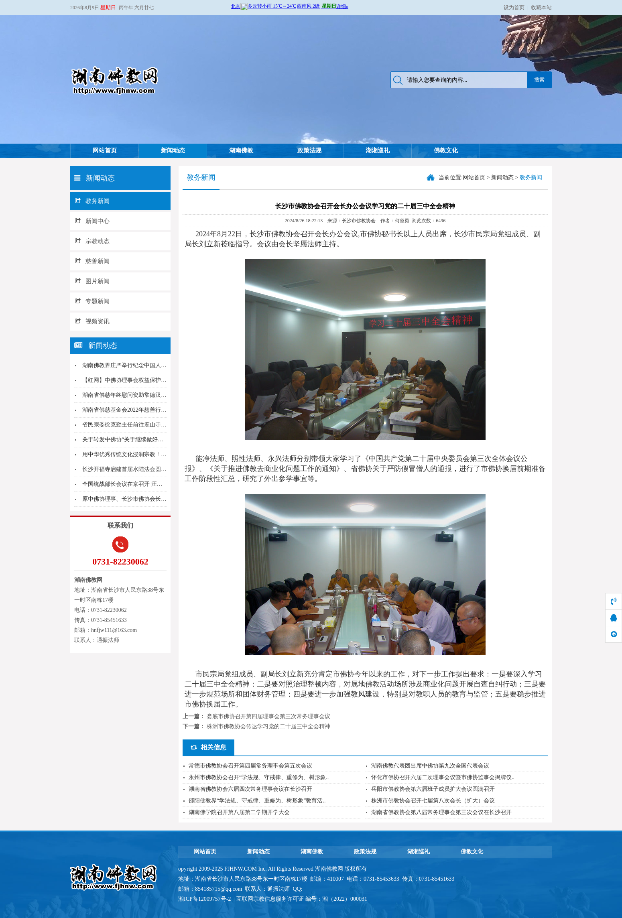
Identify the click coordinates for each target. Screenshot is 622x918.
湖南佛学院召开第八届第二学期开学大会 (239, 812)
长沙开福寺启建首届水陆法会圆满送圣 (130, 469)
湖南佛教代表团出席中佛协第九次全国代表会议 (430, 766)
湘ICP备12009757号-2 (205, 899)
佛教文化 (446, 150)
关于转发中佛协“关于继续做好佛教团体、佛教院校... (147, 440)
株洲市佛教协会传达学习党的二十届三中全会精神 (268, 726)
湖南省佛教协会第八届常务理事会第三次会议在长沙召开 (441, 812)
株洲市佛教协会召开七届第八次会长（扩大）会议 (433, 801)
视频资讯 (92, 321)
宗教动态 (92, 241)
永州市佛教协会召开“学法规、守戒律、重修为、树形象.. (259, 777)
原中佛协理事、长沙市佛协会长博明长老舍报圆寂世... (149, 499)
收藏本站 (541, 7)
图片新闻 (92, 281)
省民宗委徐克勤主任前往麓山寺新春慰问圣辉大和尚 (146, 425)
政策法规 (309, 150)
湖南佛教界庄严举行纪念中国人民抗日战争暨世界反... (149, 365)
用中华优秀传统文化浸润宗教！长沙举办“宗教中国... (147, 454)
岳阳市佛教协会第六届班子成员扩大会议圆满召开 (433, 789)
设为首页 (514, 7)
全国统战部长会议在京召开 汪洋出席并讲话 (136, 484)
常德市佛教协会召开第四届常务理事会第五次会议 (250, 766)
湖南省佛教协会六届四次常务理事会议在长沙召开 (250, 789)
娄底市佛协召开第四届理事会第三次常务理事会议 (268, 716)
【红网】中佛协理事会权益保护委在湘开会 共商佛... (146, 380)
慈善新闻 (92, 261)
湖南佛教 (241, 150)
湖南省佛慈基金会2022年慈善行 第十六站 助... (139, 410)
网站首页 (105, 150)
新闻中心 (92, 221)
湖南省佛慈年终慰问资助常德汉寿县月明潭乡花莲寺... (149, 395)
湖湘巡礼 (378, 150)
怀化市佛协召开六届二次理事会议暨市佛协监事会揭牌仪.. (442, 777)
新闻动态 (173, 150)
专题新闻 (92, 301)
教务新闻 (92, 201)
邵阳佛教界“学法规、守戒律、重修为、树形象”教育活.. (257, 801)
